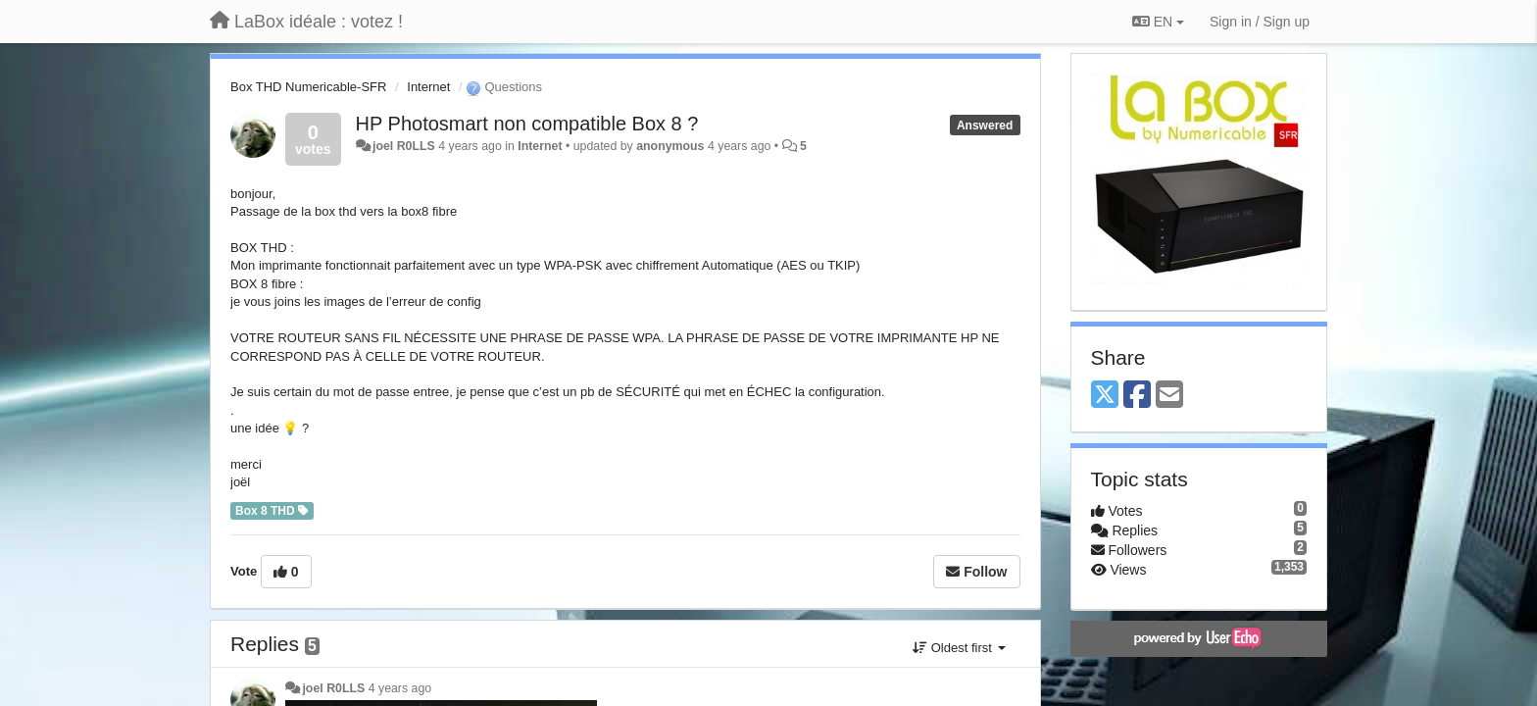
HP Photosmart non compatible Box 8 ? (527, 123)
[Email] (1169, 395)
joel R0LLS (403, 146)
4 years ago (400, 688)
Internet (428, 86)
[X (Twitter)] (1104, 395)
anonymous (670, 146)
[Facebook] (1137, 395)
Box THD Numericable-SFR (308, 86)
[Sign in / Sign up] (1259, 21)
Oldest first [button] (959, 647)
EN (1158, 21)
